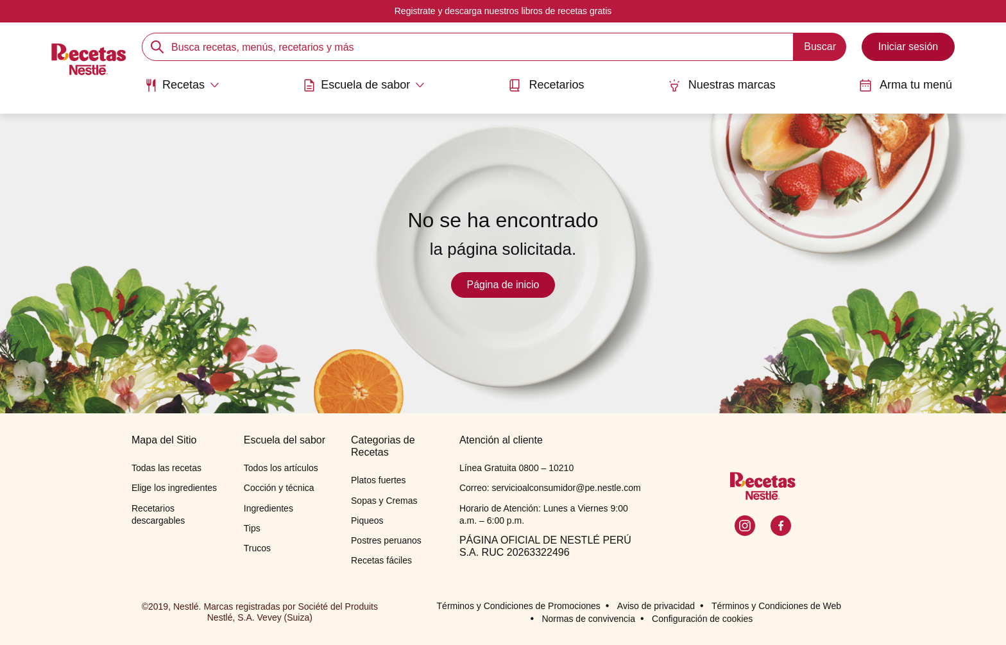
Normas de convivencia (588, 619)
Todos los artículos (281, 468)
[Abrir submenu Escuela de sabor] (364, 85)
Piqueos (367, 520)
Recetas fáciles (381, 560)
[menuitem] (182, 89)
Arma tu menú (905, 85)
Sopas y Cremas (384, 500)
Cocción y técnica (279, 488)
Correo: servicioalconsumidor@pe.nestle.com (550, 488)
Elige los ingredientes (174, 488)
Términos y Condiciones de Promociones (519, 606)
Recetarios (546, 85)
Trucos (257, 548)
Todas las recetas (166, 468)
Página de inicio (503, 284)
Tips (252, 528)
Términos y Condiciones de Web (776, 606)
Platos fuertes (378, 480)
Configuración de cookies (702, 619)
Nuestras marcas (722, 85)
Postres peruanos (386, 540)
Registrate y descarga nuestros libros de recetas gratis (503, 11)
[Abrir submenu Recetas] (181, 85)
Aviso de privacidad (656, 606)
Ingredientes (268, 508)
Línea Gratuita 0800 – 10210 (516, 468)
